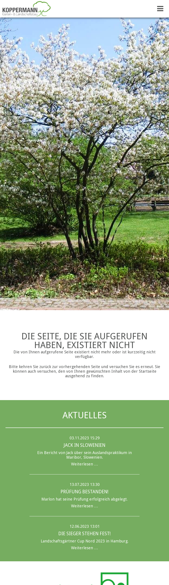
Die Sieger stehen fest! (84, 533)
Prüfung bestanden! (84, 491)
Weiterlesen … (84, 464)
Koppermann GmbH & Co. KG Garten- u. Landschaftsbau (27, 8)
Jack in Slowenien (84, 445)
